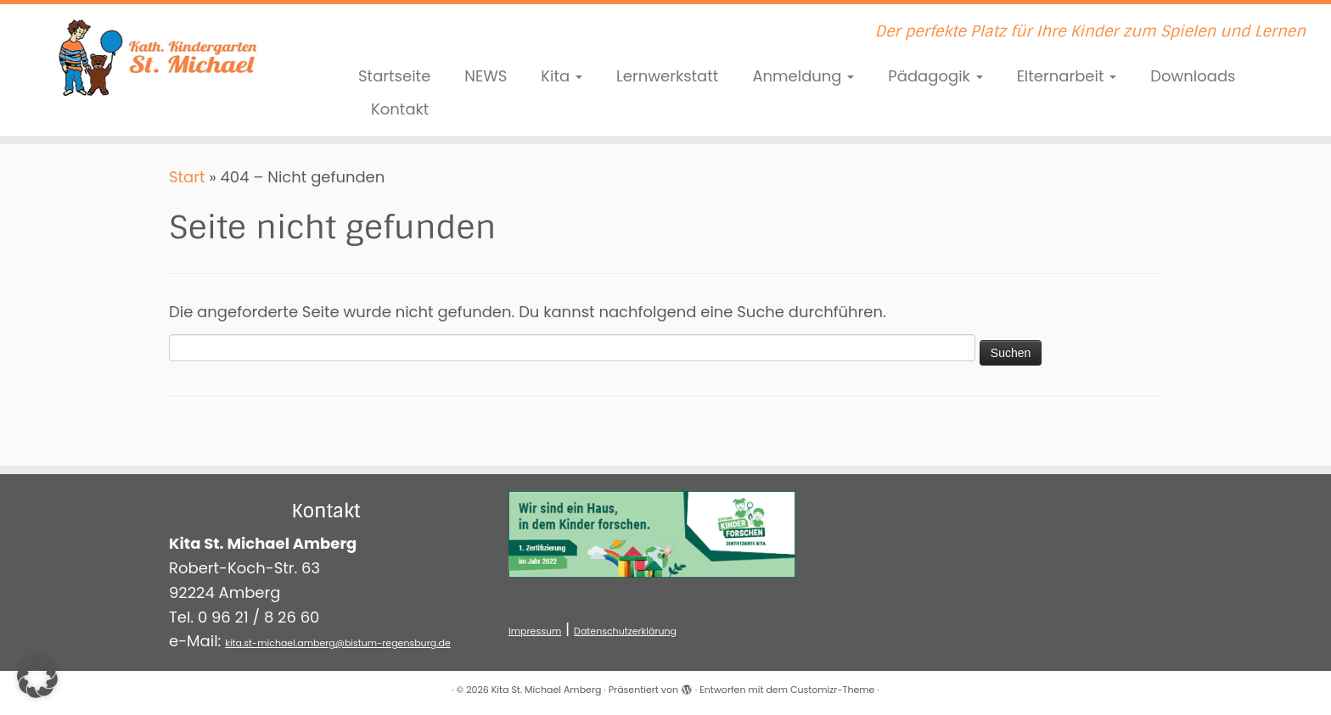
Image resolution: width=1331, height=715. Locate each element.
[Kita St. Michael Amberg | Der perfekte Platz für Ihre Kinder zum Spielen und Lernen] (153, 55)
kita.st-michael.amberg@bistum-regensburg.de (338, 643)
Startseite (394, 76)
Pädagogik (935, 76)
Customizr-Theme (832, 689)
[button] (37, 677)
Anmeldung (803, 76)
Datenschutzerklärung (625, 631)
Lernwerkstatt (667, 76)
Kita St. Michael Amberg (546, 689)
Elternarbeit (1067, 76)
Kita (561, 76)
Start (187, 176)
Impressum (534, 631)
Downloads (1192, 76)
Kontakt (400, 109)
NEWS (485, 76)
